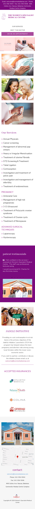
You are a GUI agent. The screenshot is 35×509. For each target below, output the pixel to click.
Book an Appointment (17, 34)
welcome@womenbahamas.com (16, 2)
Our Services (17, 26)
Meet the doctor (17, 30)
